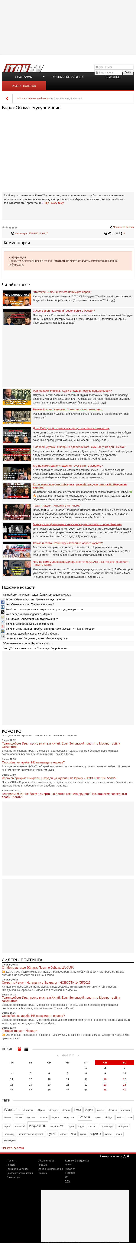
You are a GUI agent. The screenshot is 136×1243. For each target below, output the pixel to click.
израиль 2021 (57, 1126)
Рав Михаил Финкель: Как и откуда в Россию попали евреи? (72, 390)
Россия (85, 1117)
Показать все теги (13, 1147)
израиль (37, 1125)
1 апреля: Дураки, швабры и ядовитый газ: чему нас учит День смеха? (79, 446)
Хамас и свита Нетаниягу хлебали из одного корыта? (68, 543)
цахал (119, 1134)
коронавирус (107, 1126)
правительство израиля (30, 1134)
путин (51, 1134)
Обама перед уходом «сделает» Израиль (28, 614)
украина (96, 1133)
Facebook (70, 1168)
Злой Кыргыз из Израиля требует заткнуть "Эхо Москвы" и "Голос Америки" (49, 628)
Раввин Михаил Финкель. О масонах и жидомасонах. (68, 409)
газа (130, 1117)
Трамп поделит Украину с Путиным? (56, 505)
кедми (81, 1126)
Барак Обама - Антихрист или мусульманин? (30, 618)
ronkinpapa (21, 233)
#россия (125, 1110)
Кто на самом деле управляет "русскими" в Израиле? (68, 465)
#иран (89, 1109)
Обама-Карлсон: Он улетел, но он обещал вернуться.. (36, 638)
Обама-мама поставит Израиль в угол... (27, 643)
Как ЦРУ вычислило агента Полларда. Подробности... (36, 648)
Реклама (42, 1173)
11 (11, 1079)
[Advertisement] (68, 27)
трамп (83, 1134)
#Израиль (11, 1110)
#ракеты (112, 1110)
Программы (23, 76)
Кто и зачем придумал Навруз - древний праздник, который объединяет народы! (80, 486)
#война (66, 1110)
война (120, 1117)
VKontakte (70, 1173)
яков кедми (10, 1140)
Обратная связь (46, 1160)
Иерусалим (69, 1117)
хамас (108, 1134)
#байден (54, 1110)
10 (124, 1073)
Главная (11, 1160)
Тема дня (112, 76)
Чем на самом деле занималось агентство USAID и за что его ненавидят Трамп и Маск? (81, 563)
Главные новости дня (68, 76)
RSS (67, 1181)
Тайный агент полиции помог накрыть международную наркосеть (43, 609)
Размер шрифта (109, 1156)
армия (98, 1117)
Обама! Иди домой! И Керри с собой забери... (31, 633)
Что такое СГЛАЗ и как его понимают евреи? (62, 291)
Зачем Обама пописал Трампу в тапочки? (28, 604)
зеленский (19, 1126)
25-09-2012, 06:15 (38, 233)
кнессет (92, 1126)
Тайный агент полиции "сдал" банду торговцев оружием (37, 594)
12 (30, 1079)
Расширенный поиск (17, 1169)
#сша (18, 1117)
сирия (63, 1134)
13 (49, 1079)
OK (66, 1177)
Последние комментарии (20, 1173)
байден (109, 1117)
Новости (11, 1165)
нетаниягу (9, 1134)
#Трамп (41, 1110)
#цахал (56, 1117)
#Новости (28, 1110)
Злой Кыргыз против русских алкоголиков (28, 623)
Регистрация (13, 1177)
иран (71, 1126)
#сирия (7, 1117)
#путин (100, 1110)
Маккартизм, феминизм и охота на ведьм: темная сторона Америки (77, 524)
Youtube (69, 1164)
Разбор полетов (24, 85)
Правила (42, 1165)
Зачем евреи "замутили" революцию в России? (64, 310)
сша (73, 1133)
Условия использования (50, 1169)
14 (67, 1079)
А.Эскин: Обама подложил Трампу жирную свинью (34, 599)
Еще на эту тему (53, 202)
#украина (31, 1117)
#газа (77, 1109)
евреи (7, 1126)
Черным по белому (123, 227)
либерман (123, 1126)
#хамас (44, 1117)
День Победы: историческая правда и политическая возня (71, 428)
